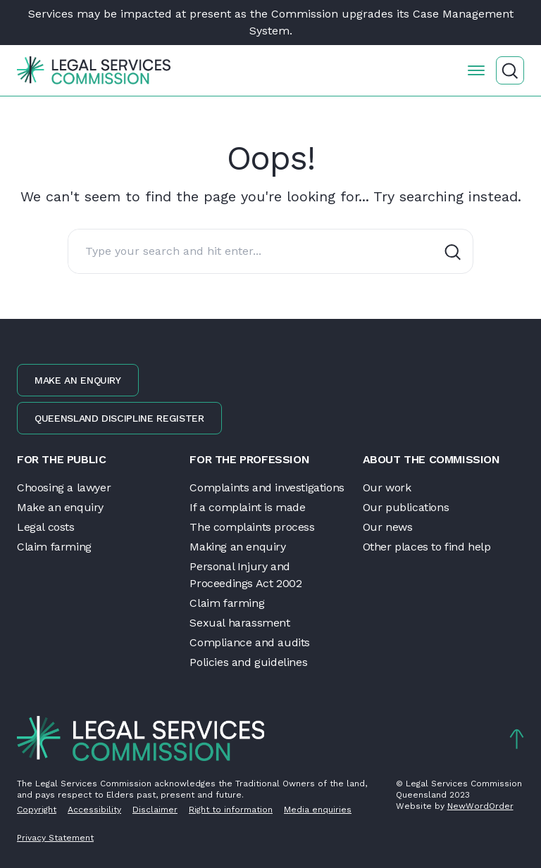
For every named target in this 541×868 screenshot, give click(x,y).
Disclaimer (155, 809)
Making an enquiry (237, 546)
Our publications (406, 507)
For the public (61, 459)
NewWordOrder (480, 806)
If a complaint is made (247, 507)
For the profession (249, 459)
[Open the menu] (476, 70)
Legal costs (46, 527)
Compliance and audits (249, 642)
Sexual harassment (239, 622)
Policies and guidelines (248, 662)
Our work (387, 487)
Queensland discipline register (119, 418)
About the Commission (431, 459)
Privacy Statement (55, 838)
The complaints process (251, 527)
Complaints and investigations (266, 487)
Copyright (36, 809)
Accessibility (94, 809)
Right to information (231, 809)
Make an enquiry (78, 380)
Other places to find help (427, 546)
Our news (388, 527)
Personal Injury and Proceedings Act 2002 (245, 575)
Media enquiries (318, 809)
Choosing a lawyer (64, 487)
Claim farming (54, 546)
